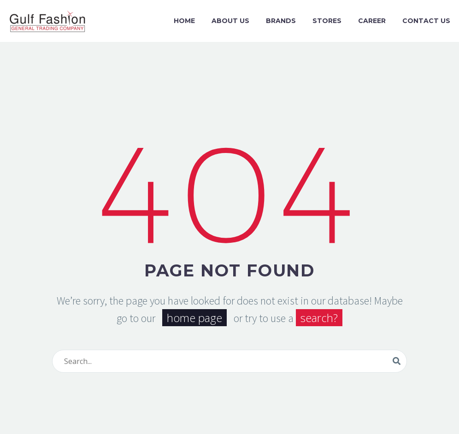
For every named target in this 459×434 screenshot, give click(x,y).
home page (194, 317)
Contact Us (426, 21)
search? (319, 317)
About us (230, 21)
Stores (326, 21)
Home (184, 21)
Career (372, 21)
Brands (281, 21)
